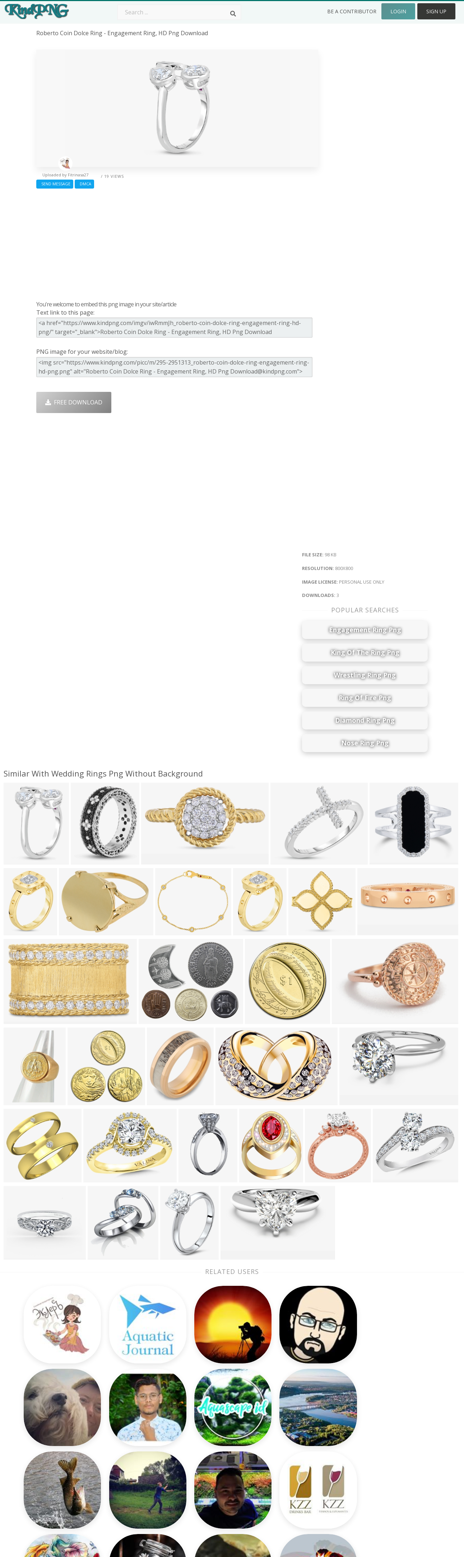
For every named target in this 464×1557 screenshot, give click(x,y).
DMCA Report (367, 1448)
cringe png (51, 1448)
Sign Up (436, 11)
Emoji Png (284, 1459)
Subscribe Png (134, 1417)
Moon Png (207, 1459)
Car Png (282, 1428)
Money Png (286, 1417)
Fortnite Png (210, 1490)
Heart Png (128, 1490)
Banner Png (287, 1490)
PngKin (124, 1469)
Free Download (73, 402)
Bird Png (282, 1438)
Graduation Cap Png (220, 1469)
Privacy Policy (367, 1459)
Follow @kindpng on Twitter (387, 1500)
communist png (57, 1469)
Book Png (284, 1469)
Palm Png (205, 1417)
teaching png (55, 1417)
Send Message (54, 183)
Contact (359, 1428)
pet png (46, 1459)
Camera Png (209, 1428)
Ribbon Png (130, 1459)
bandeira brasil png (63, 1428)
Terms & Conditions (376, 1438)
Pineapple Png (290, 1448)
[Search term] (179, 12)
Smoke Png (208, 1448)
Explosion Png (212, 1479)
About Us (362, 1417)
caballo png (52, 1479)
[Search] (233, 13)
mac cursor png (58, 1438)
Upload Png (365, 1469)
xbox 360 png (54, 1490)
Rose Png (127, 1448)
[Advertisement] (177, 243)
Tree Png (205, 1438)
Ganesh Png (287, 1479)
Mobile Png (130, 1479)
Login (398, 11)
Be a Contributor (351, 11)
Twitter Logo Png (138, 1428)
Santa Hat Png (134, 1438)
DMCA (84, 183)
